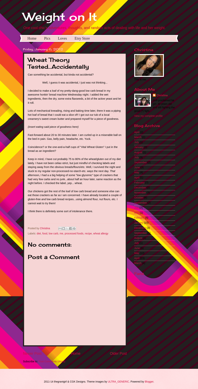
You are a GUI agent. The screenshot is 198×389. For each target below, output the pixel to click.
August (138, 152)
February (139, 182)
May (136, 172)
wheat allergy (100, 233)
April (136, 132)
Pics (47, 38)
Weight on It (60, 16)
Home (32, 38)
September (140, 162)
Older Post (118, 353)
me (61, 233)
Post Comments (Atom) (52, 361)
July (136, 142)
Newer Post (32, 353)
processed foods (74, 233)
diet (39, 233)
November (140, 192)
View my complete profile (148, 116)
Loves (62, 38)
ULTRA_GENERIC (118, 381)
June (137, 167)
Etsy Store (82, 38)
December (140, 187)
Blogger (149, 381)
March (137, 137)
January (138, 147)
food (44, 233)
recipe (88, 233)
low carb (53, 233)
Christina (162, 95)
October (138, 197)
